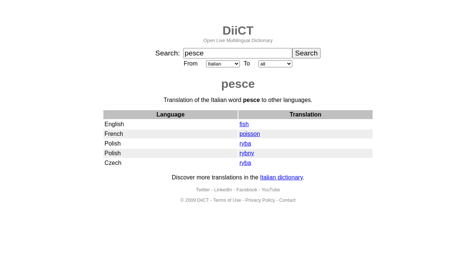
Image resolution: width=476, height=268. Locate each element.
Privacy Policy (260, 200)
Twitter (203, 189)
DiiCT (238, 30)
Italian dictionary (281, 177)
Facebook (247, 189)
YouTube (270, 189)
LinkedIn (223, 189)
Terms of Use (227, 200)
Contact (287, 200)
